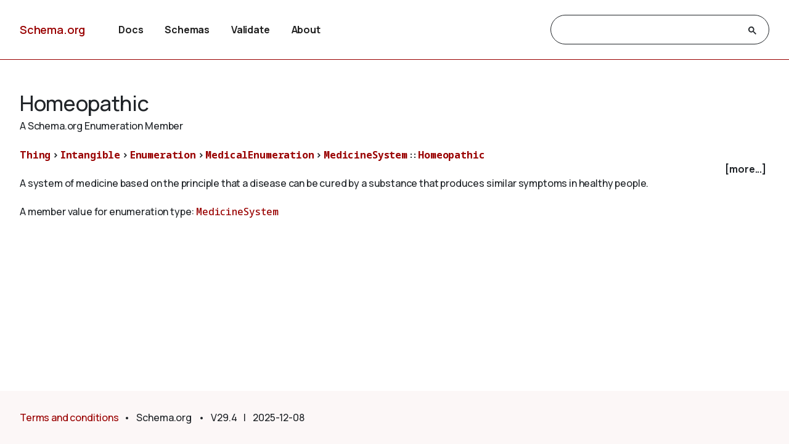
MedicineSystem (365, 155)
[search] (648, 30)
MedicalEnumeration (259, 155)
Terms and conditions (69, 417)
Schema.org (52, 29)
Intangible (90, 155)
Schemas (187, 29)
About (306, 29)
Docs (130, 29)
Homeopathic (451, 155)
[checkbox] (394, 169)
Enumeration (163, 155)
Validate (250, 29)
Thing (35, 155)
